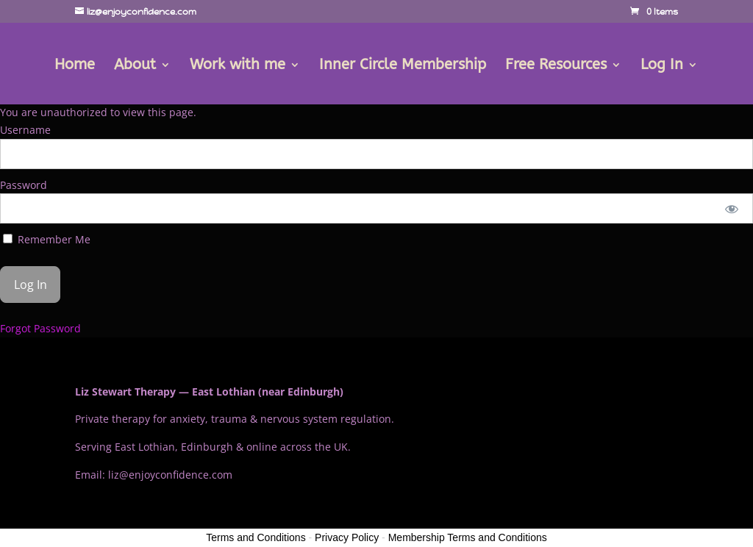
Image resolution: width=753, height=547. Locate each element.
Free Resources (556, 66)
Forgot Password (40, 328)
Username (25, 130)
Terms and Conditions (255, 537)
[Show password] (732, 208)
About (135, 66)
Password (23, 185)
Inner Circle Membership (402, 66)
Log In (661, 66)
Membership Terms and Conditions (467, 537)
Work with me (237, 66)
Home (74, 66)
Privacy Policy (347, 537)
